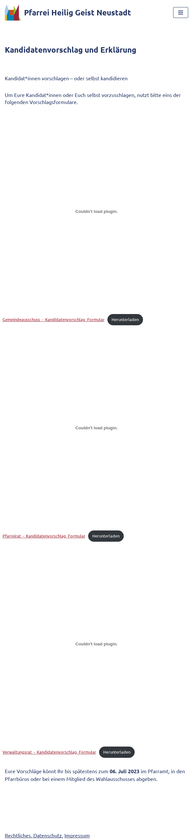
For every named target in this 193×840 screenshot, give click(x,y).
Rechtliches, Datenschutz (33, 835)
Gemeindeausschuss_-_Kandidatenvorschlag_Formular (54, 319)
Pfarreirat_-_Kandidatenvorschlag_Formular (44, 535)
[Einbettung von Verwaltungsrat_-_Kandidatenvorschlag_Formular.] (97, 644)
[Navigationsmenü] (180, 12)
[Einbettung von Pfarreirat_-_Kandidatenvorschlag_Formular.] (97, 427)
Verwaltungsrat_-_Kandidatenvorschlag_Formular (49, 752)
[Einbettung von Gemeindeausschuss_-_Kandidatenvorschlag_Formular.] (97, 211)
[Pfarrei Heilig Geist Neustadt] (68, 12)
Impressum (77, 835)
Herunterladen (125, 319)
